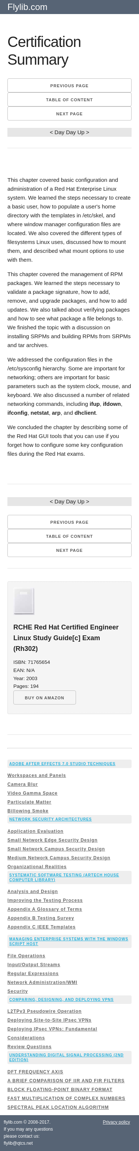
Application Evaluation (35, 831)
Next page (69, 114)
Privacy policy (116, 1122)
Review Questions (29, 1046)
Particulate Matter (29, 802)
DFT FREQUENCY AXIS (35, 1071)
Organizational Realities (37, 866)
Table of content (69, 100)
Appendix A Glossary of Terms (44, 909)
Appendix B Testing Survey (40, 918)
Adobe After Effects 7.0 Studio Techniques (62, 764)
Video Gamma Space (32, 793)
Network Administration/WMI (42, 982)
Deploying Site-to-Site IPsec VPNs (49, 1020)
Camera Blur (22, 784)
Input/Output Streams (33, 964)
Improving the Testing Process (45, 900)
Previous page (69, 86)
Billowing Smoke (28, 811)
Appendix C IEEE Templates (41, 927)
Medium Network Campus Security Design (58, 857)
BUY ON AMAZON (44, 698)
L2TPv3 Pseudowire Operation (44, 1011)
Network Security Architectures (50, 819)
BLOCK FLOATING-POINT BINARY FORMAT (60, 1089)
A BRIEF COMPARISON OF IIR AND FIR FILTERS (66, 1080)
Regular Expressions (33, 973)
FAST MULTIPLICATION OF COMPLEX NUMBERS (66, 1098)
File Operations (26, 955)
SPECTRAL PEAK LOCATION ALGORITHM (58, 1107)
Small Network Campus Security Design (56, 849)
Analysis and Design (32, 891)
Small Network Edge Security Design (52, 840)
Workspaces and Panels (36, 775)
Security (17, 991)
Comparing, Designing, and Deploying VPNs (61, 1000)
